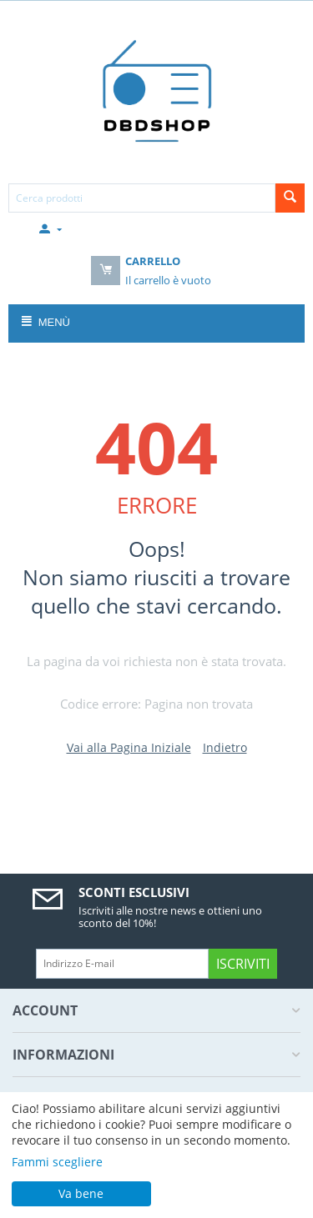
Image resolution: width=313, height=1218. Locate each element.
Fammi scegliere (57, 1162)
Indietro (225, 747)
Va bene (80, 1193)
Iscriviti (243, 964)
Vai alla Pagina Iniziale (129, 747)
